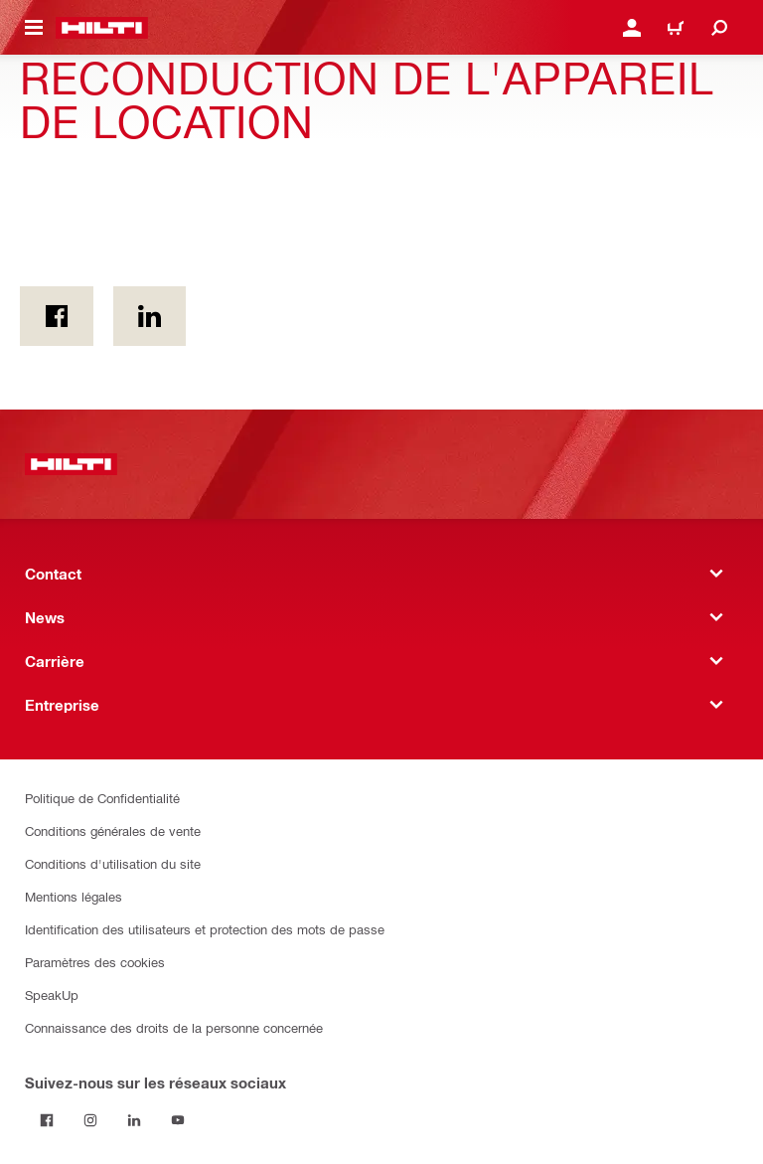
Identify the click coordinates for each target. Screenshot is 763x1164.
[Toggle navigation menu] (34, 28)
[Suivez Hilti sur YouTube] (178, 1120)
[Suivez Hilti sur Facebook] (47, 1120)
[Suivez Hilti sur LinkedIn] (134, 1120)
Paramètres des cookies (95, 961)
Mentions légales (73, 896)
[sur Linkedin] (150, 316)
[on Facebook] (56, 316)
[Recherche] (719, 28)
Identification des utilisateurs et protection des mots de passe (204, 928)
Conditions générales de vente (113, 830)
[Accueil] (102, 28)
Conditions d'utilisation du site (113, 863)
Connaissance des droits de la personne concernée (174, 1027)
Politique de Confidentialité (102, 797)
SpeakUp (51, 994)
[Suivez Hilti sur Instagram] (90, 1120)
